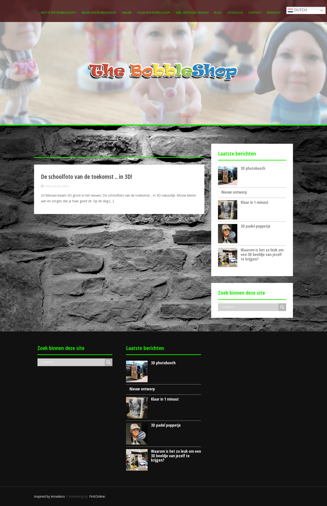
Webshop (274, 12)
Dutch (297, 10)
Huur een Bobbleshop (153, 12)
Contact (254, 12)
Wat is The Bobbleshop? (59, 12)
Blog (218, 12)
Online (127, 12)
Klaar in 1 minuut (254, 202)
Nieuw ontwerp (234, 192)
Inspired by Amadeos (49, 496)
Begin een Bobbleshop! (99, 12)
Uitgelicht (235, 12)
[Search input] (249, 307)
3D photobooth (253, 168)
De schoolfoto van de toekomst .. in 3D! (86, 177)
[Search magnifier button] (282, 307)
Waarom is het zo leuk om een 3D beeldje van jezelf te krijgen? (262, 254)
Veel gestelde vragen (192, 12)
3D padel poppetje (255, 226)
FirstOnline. (97, 496)
